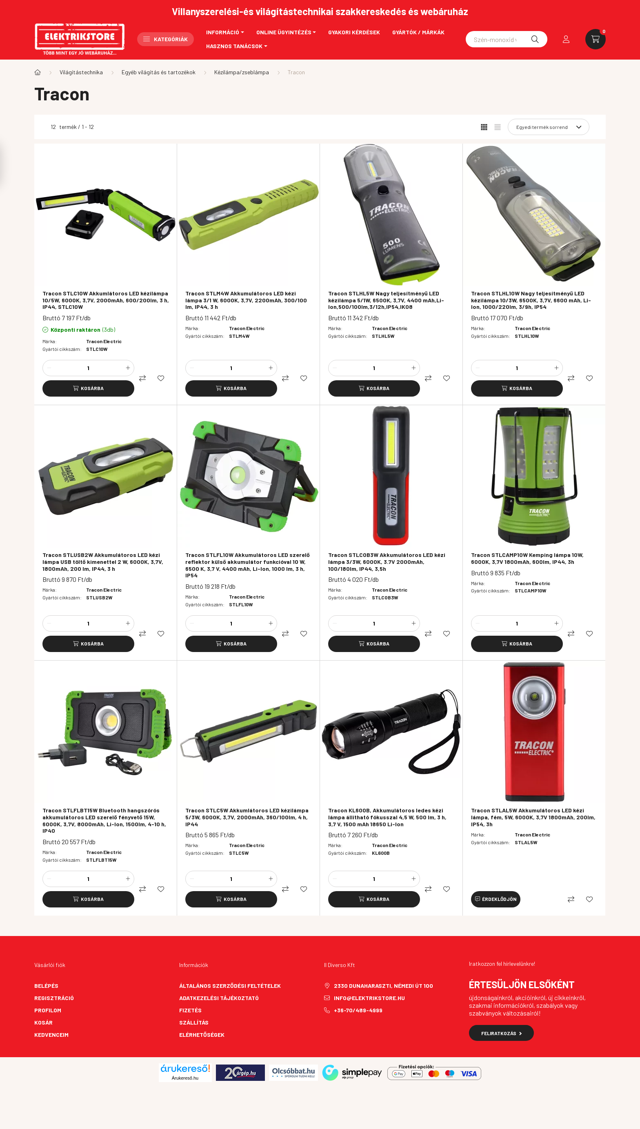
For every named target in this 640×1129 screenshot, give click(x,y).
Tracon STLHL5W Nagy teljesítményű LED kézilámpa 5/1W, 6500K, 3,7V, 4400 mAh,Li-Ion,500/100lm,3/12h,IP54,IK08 (386, 300)
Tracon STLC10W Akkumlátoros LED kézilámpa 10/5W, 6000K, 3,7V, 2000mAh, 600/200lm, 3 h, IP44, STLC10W (105, 300)
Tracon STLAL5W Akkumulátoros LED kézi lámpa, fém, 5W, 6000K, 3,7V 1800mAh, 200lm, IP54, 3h (533, 817)
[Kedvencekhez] (161, 378)
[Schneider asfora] (506, 39)
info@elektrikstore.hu (369, 997)
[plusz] (128, 368)
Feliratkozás (501, 1033)
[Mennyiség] (88, 368)
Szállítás (194, 1022)
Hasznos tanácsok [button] (234, 45)
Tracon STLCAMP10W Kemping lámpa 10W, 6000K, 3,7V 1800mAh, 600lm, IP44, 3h (527, 558)
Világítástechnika (81, 72)
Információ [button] (222, 32)
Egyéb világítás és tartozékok (159, 72)
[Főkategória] (37, 72)
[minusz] (49, 368)
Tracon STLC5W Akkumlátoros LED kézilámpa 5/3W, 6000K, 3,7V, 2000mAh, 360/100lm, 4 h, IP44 (247, 817)
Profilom (47, 1010)
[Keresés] (535, 39)
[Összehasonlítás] (142, 378)
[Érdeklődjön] (495, 899)
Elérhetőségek (201, 1034)
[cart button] (595, 39)
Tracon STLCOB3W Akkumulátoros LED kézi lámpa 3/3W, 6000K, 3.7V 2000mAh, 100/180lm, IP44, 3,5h (386, 562)
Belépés (46, 985)
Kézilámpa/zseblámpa (241, 72)
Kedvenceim (51, 1034)
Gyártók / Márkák (418, 32)
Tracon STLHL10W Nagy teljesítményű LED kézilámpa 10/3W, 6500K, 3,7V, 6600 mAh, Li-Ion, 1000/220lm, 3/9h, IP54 (531, 300)
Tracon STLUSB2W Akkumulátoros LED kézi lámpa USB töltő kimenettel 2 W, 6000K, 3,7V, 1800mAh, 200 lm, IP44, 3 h (102, 562)
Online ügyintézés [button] (283, 32)
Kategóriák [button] (165, 38)
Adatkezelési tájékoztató (219, 997)
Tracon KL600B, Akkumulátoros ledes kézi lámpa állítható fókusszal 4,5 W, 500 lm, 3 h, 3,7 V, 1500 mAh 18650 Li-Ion (387, 817)
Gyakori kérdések (354, 32)
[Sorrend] (548, 127)
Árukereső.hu (185, 1078)
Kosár (43, 1022)
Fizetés (190, 1010)
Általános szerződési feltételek (230, 985)
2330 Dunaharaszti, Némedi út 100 (383, 985)
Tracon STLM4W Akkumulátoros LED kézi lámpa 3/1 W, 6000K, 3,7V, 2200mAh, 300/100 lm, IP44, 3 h (246, 300)
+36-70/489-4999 (358, 1010)
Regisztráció (54, 997)
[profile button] (566, 39)
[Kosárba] (88, 388)
